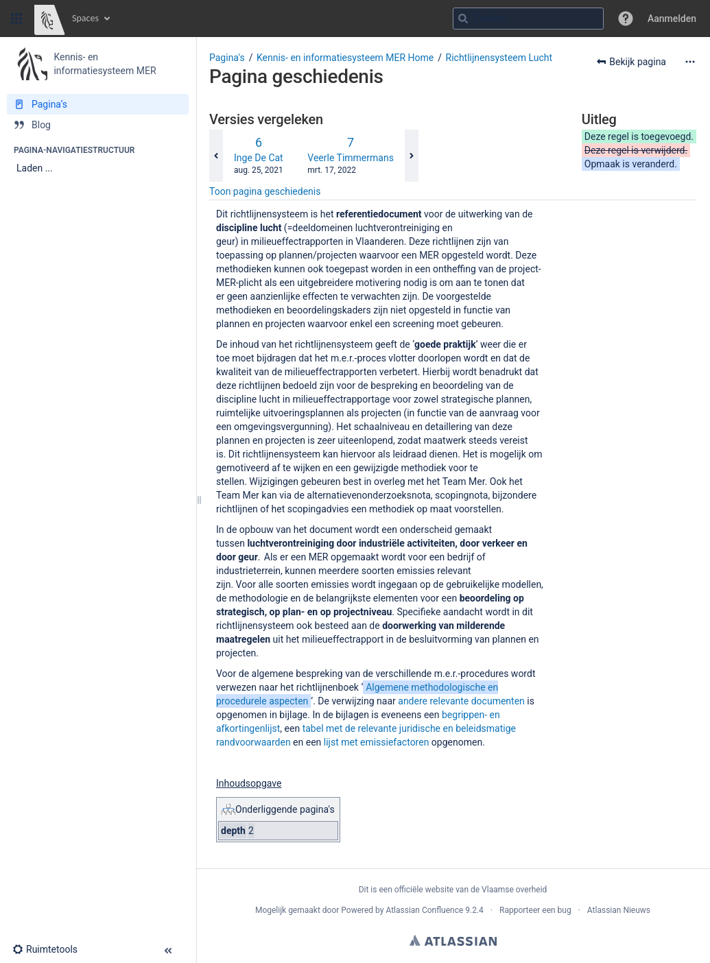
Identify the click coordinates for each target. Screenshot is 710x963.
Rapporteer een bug (535, 910)
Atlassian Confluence (424, 910)
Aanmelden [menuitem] (672, 18)
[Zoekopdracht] (528, 18)
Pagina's (227, 57)
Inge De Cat (258, 157)
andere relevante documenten (461, 701)
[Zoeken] (463, 18)
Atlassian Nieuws (618, 910)
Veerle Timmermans (350, 157)
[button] (16, 18)
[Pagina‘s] (98, 104)
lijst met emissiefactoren (376, 742)
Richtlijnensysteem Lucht (499, 57)
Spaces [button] (85, 18)
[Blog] (98, 125)
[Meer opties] (690, 61)
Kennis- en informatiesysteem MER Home (345, 57)
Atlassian (453, 940)
